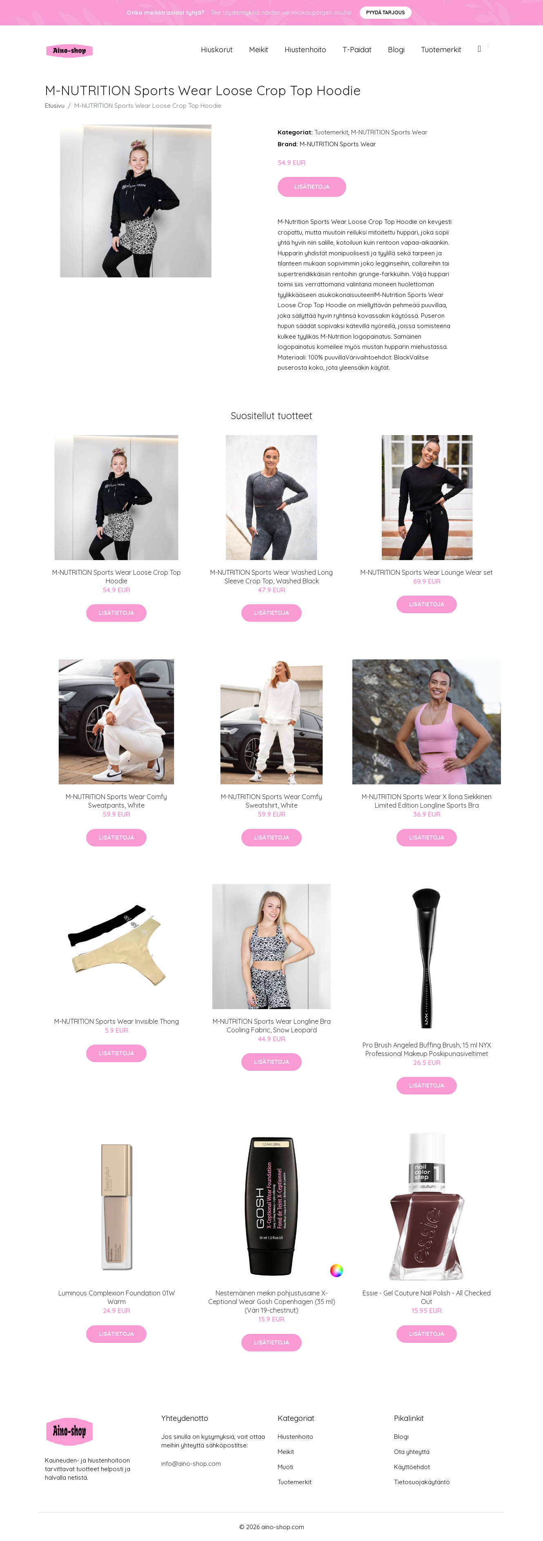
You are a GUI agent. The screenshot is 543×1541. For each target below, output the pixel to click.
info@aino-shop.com (191, 1463)
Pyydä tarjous (385, 12)
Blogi (396, 49)
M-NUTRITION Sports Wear (389, 132)
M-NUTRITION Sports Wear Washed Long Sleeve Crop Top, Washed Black (271, 576)
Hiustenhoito (305, 49)
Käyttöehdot (412, 1467)
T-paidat (357, 49)
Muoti (285, 1467)
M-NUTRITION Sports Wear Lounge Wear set (427, 572)
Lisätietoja (311, 186)
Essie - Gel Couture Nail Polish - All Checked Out (427, 1297)
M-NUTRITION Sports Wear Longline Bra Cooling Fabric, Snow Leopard (272, 1025)
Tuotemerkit (441, 49)
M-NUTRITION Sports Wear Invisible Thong (116, 1021)
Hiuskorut (217, 49)
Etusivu (55, 105)
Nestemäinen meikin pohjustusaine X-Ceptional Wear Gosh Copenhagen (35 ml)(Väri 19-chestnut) (271, 1301)
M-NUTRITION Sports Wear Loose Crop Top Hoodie (116, 576)
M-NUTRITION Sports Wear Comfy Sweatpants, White (116, 801)
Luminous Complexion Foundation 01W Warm (116, 1297)
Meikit (258, 49)
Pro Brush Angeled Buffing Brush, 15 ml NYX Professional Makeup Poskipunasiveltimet (427, 1049)
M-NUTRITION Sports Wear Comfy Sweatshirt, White (271, 801)
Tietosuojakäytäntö (422, 1482)
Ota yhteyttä (412, 1452)
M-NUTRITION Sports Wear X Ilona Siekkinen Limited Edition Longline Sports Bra (427, 801)
